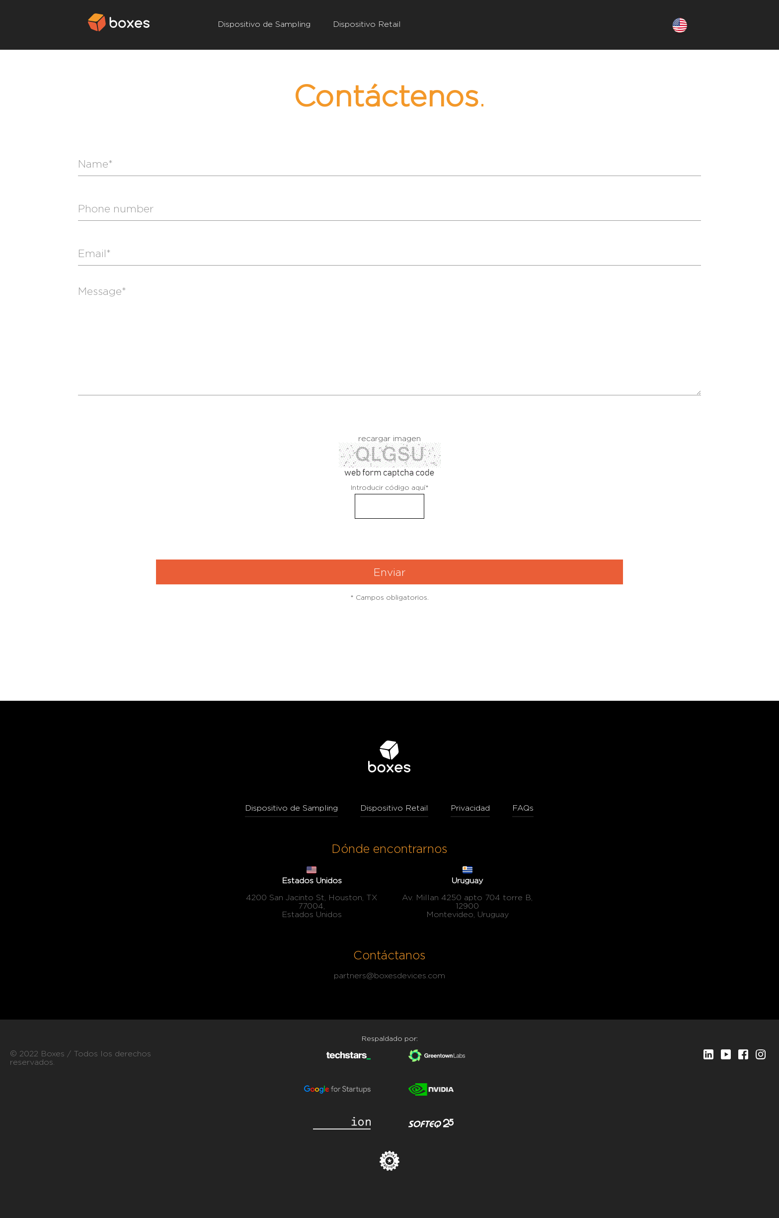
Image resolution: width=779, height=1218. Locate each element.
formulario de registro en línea (389, 429)
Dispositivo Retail (367, 24)
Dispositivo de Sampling (264, 24)
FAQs (523, 808)
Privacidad (470, 808)
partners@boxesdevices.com (389, 975)
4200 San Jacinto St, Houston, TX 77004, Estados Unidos (312, 906)
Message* (389, 340)
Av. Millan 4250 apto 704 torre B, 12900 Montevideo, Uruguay (467, 906)
